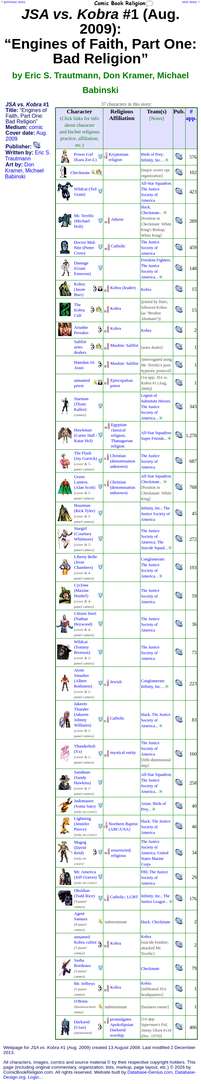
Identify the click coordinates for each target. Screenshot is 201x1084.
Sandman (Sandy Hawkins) (82, 777)
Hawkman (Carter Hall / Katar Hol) (85, 435)
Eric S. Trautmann (28, 155)
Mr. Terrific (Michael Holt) (84, 221)
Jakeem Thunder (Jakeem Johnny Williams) (82, 714)
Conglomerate (152, 559)
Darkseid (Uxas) (82, 1024)
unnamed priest (82, 383)
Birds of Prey (152, 154)
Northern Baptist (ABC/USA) (123, 826)
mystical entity (123, 752)
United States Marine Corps (154, 859)
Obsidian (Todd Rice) (84, 893)
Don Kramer (19, 167)
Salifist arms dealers (80, 347)
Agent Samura (80, 916)
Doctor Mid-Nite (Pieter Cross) (85, 247)
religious (118, 855)
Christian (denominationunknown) (122, 461)
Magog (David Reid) (80, 847)
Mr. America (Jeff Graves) (85, 874)
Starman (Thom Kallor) (81, 404)
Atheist (117, 219)
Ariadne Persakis (81, 330)
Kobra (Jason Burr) (79, 289)
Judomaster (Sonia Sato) (84, 803)
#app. (191, 114)
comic (36, 127)
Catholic (118, 245)
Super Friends (152, 438)
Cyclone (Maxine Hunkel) (81, 590)
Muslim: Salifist (124, 345)
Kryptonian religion (118, 157)
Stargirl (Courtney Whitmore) (83, 533)
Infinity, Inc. (151, 160)
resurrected (120, 850)
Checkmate (80, 172)
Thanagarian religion (122, 443)
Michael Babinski (24, 173)
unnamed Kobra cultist (85, 939)
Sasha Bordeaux (82, 963)
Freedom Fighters (155, 260)
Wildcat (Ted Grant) (85, 191)
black (145, 207)
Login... (35, 1077)
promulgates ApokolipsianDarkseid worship (121, 1027)
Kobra (146, 289)
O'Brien (80, 1001)
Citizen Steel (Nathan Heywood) (85, 619)
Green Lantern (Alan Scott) (84, 482)
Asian (145, 803)
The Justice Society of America (150, 195)
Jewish (116, 681)
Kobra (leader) (123, 287)
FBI (144, 872)
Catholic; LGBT (124, 896)
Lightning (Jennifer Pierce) (82, 824)
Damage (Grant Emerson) (82, 268)
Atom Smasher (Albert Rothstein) (83, 678)
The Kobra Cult (79, 310)
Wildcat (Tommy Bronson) (82, 647)
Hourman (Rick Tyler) (84, 508)
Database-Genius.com (150, 1072)
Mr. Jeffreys (84, 983)
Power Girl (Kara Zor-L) (85, 157)
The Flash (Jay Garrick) (85, 455)
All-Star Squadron (156, 183)
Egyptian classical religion (119, 430)
